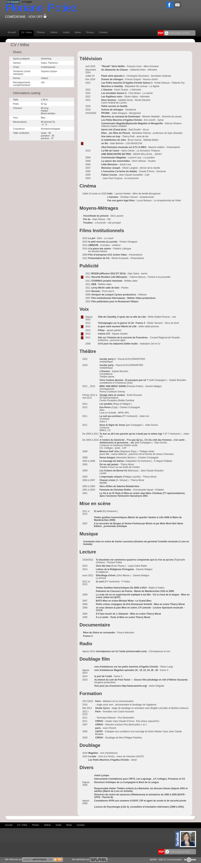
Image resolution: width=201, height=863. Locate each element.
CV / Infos (26, 32)
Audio (66, 32)
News (78, 32)
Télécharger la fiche (177, 33)
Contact (103, 32)
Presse (90, 32)
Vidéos (54, 32)
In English (27, 2)
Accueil (12, 32)
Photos (41, 32)
